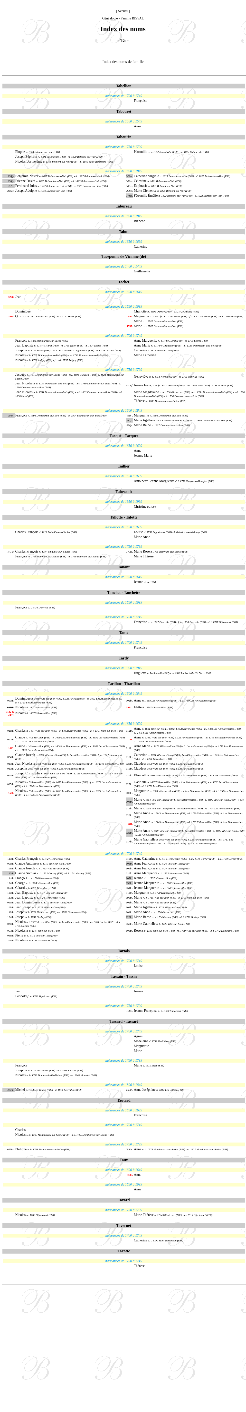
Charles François (27, 532)
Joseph (26, 156)
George (20, 883)
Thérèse (139, 401)
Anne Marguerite (145, 340)
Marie (138, 321)
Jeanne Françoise (145, 385)
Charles (21, 730)
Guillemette (142, 271)
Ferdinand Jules (26, 186)
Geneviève (141, 376)
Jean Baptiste (24, 345)
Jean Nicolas (24, 383)
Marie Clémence (145, 190)
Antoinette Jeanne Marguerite (154, 481)
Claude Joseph (25, 755)
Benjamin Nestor (26, 176)
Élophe (20, 152)
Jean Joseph (23, 907)
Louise (138, 532)
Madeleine (141, 1041)
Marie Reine (143, 425)
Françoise (140, 101)
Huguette (140, 673)
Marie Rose (142, 551)
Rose (138, 930)
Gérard (20, 888)
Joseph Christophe (28, 773)
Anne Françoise (145, 863)
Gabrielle (141, 782)
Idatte (138, 707)
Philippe (21, 1149)
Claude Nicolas (26, 873)
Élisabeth (141, 775)
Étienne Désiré (25, 181)
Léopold (21, 996)
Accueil (123, 11)
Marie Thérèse (144, 556)
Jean (18, 297)
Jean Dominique (26, 902)
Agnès (138, 1036)
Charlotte (140, 311)
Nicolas (20, 355)
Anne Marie (142, 345)
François (21, 340)
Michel (20, 1089)
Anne (137, 126)
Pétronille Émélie (146, 195)
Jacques (20, 374)
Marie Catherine (145, 355)
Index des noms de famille (123, 62)
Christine (140, 506)
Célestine (140, 181)
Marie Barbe (143, 917)
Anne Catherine (145, 858)
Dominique (23, 311)
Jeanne (138, 582)
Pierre (19, 935)
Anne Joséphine (145, 1089)
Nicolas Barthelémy (29, 161)
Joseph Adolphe (26, 190)
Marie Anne (142, 537)
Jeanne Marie (143, 455)
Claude (20, 737)
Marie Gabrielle (145, 839)
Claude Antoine (26, 863)
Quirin (19, 316)
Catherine (140, 246)
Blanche (139, 221)
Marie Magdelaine (146, 392)
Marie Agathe (143, 420)
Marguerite (141, 316)
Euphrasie (141, 186)
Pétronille (140, 152)
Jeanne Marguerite (147, 883)
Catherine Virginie (147, 176)
